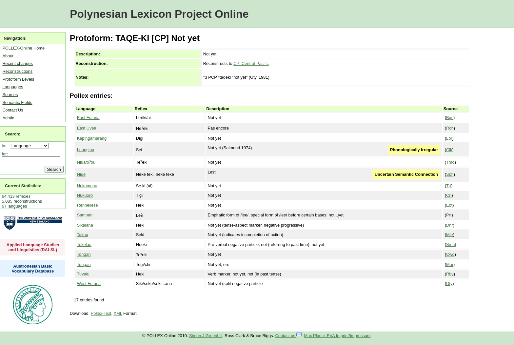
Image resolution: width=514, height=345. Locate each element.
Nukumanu (87, 185)
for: (5, 154)
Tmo (450, 162)
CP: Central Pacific (250, 63)
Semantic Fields (17, 102)
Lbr (449, 138)
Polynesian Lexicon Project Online (159, 14)
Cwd (450, 254)
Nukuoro (85, 195)
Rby (450, 274)
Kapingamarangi (92, 138)
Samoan (85, 215)
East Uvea (86, 128)
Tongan (84, 254)
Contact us (288, 335)
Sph (450, 174)
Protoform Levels (18, 79)
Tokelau (84, 244)
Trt (448, 185)
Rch (450, 128)
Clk (449, 149)
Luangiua (85, 149)
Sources (10, 94)
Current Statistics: (23, 185)
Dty (449, 283)
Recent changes (17, 63)
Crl (448, 195)
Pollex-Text (101, 313)
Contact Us (12, 110)
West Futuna (89, 283)
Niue (81, 174)
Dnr (449, 225)
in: (5, 145)
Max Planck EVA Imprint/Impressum (337, 335)
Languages (12, 86)
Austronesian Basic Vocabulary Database (33, 269)
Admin (8, 117)
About (7, 55)
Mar (449, 264)
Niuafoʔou (86, 162)
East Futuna (88, 117)
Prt (448, 215)
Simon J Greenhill (205, 335)
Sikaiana (85, 225)
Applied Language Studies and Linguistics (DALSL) (33, 247)
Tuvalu (83, 274)
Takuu (82, 234)
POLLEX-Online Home (23, 48)
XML (118, 313)
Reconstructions (17, 71)
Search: (12, 134)
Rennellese (87, 205)
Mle (449, 234)
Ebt (449, 205)
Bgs (449, 117)
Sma (450, 244)
